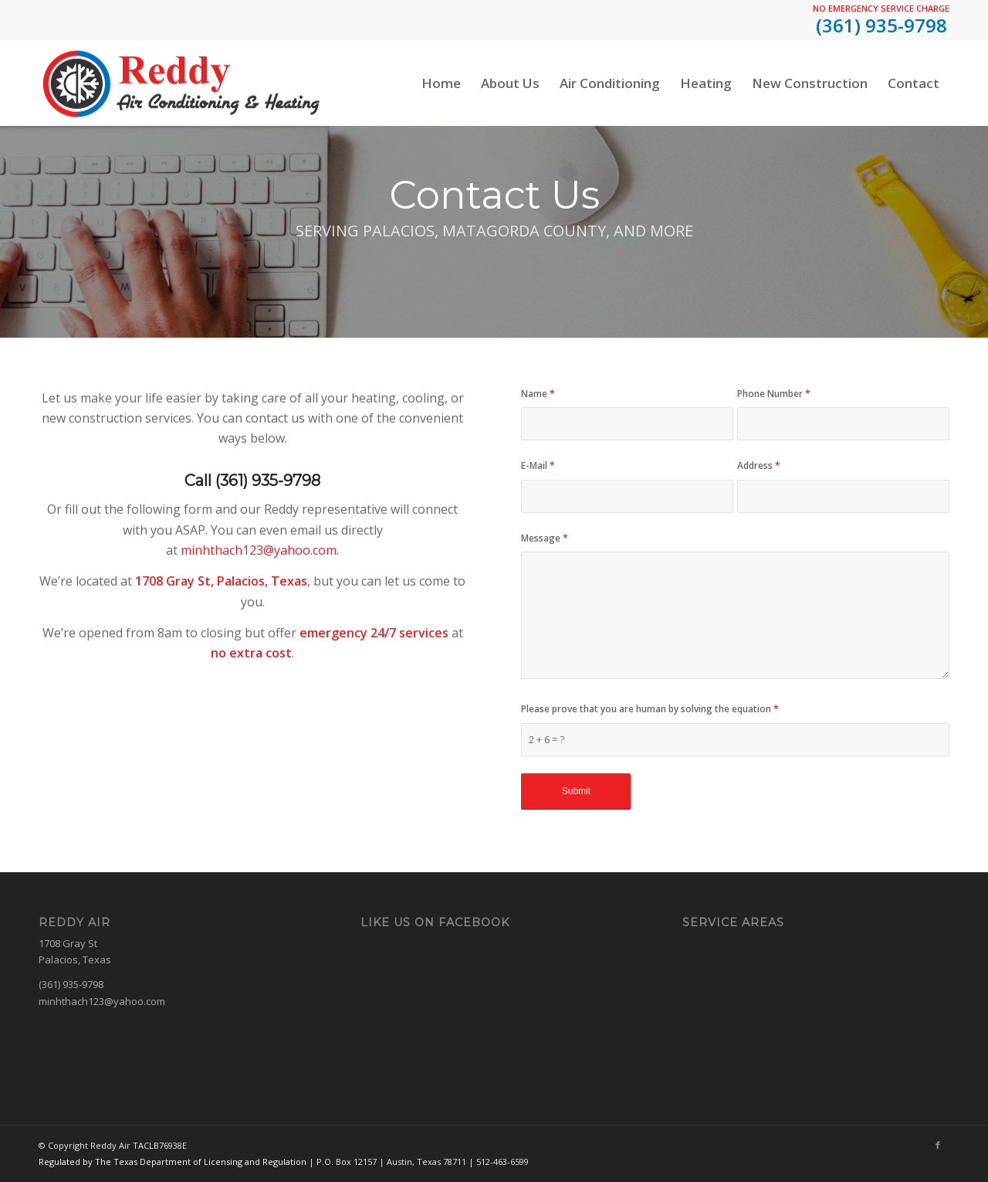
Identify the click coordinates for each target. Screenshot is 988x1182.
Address (758, 465)
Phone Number (773, 393)
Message (544, 538)
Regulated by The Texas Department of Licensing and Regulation (172, 1161)
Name (538, 393)
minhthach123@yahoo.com (259, 550)
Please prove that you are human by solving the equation (650, 708)
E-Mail (538, 465)
